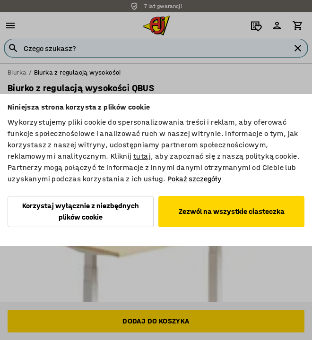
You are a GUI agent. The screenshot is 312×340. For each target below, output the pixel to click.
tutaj (142, 156)
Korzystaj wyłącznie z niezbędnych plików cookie (80, 211)
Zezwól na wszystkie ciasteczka (232, 211)
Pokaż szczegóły (194, 178)
